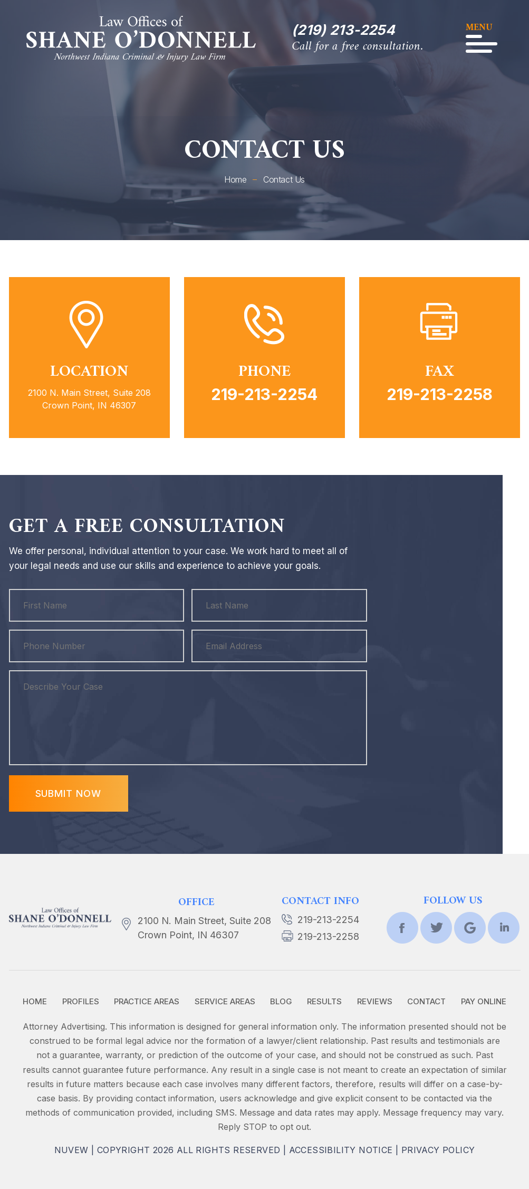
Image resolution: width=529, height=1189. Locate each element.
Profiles (80, 1001)
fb (402, 928)
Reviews (374, 1001)
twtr (436, 928)
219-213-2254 (264, 394)
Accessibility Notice (341, 1150)
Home (35, 1001)
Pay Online (483, 1001)
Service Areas (225, 1001)
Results (324, 1001)
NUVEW (71, 1150)
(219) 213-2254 (343, 30)
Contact (426, 1001)
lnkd (504, 928)
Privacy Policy (438, 1150)
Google (470, 928)
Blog (281, 1001)
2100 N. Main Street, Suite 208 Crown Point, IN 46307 (204, 927)
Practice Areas (146, 1001)
